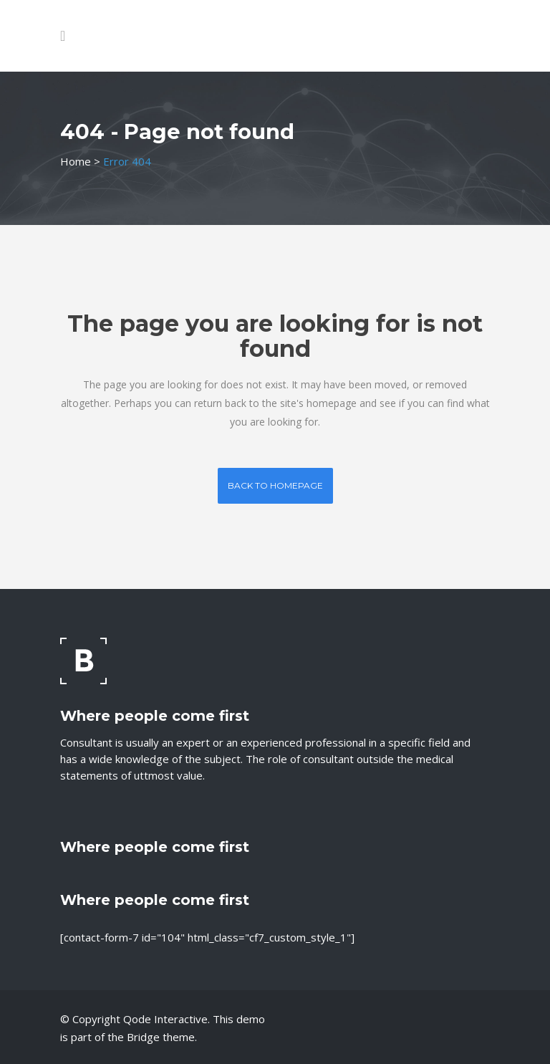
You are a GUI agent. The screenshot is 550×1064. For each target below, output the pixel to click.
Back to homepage (275, 485)
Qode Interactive (165, 1019)
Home (75, 161)
